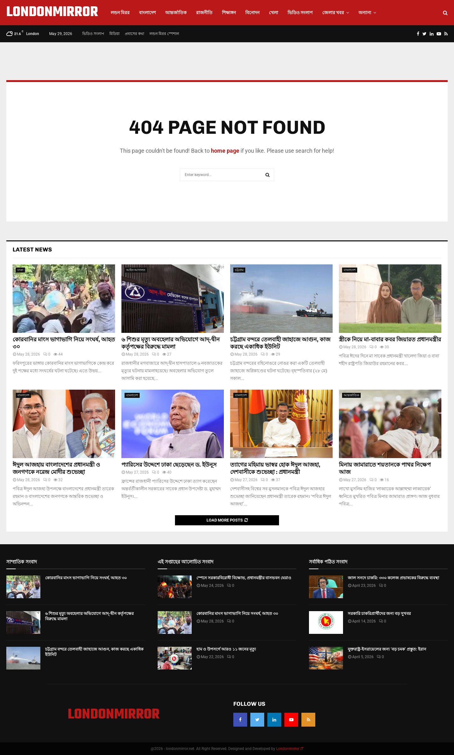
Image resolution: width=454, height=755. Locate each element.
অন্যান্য (364, 12)
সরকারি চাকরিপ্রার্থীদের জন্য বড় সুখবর (379, 613)
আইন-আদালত (135, 270)
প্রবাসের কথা (134, 34)
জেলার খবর (333, 12)
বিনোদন (252, 12)
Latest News (32, 249)
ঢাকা (20, 270)
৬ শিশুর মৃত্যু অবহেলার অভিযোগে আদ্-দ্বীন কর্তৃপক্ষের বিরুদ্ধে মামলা (170, 343)
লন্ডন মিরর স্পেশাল (164, 34)
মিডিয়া (114, 34)
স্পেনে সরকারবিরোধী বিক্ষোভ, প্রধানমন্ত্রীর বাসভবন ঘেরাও (243, 577)
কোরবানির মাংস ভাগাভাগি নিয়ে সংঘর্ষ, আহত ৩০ (86, 577)
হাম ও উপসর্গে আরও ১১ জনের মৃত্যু (226, 649)
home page (225, 150)
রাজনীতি (204, 12)
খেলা (273, 12)
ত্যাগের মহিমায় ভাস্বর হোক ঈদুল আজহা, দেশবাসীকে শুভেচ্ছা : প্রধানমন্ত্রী (275, 468)
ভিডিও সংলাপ (300, 12)
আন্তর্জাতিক (176, 12)
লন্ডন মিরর (120, 12)
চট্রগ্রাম (239, 270)
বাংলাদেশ (147, 12)
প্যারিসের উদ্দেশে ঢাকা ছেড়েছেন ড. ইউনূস (169, 464)
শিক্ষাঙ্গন (229, 12)
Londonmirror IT (290, 748)
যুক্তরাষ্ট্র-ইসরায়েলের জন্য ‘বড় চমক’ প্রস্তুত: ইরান (387, 649)
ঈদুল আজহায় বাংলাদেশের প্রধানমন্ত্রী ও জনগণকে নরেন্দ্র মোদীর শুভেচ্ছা (56, 468)
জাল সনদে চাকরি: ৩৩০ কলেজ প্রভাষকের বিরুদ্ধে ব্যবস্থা (393, 577)
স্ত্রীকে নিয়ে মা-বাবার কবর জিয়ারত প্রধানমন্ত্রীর (390, 339)
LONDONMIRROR (52, 12)
